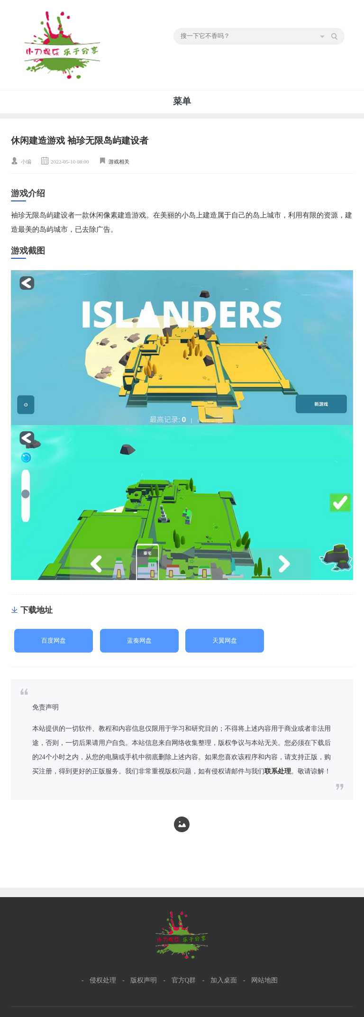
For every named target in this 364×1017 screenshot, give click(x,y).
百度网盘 (53, 640)
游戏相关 (119, 161)
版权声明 (143, 980)
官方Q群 (184, 980)
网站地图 (264, 980)
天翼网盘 (224, 640)
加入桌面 (223, 980)
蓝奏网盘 (139, 640)
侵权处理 (103, 980)
